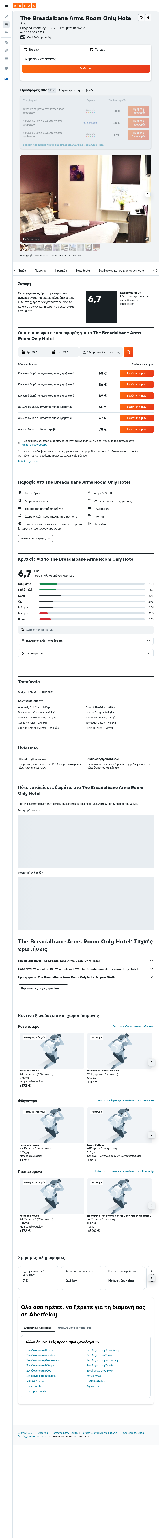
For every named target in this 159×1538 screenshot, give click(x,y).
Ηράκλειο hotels (96, 1381)
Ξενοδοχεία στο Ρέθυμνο (40, 1365)
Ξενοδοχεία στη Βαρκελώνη (103, 1350)
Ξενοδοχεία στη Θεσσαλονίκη (43, 1360)
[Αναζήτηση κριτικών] (88, 629)
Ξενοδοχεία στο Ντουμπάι (41, 1375)
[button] (6, 6)
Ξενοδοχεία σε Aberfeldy (30, 1436)
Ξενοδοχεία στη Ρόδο (38, 1370)
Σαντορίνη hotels (36, 1391)
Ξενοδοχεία (42, 1433)
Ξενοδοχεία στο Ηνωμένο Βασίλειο (99, 1433)
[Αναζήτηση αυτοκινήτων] (6, 32)
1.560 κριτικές (41, 37)
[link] (103, 373)
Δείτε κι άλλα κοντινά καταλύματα (133, 1026)
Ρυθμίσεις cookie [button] (28, 461)
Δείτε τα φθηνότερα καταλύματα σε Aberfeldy (126, 1100)
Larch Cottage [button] (95, 1145)
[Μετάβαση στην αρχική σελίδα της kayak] (24, 5)
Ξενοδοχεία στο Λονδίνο (40, 1355)
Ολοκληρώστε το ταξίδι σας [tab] (74, 1327)
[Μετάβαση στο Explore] (6, 42)
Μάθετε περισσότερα (34, 444)
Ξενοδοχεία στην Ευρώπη (65, 1433)
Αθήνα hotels (94, 1375)
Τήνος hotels (33, 1386)
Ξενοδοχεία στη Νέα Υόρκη (102, 1360)
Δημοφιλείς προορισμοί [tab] (38, 1327)
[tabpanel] (86, 1367)
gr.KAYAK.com (25, 1433)
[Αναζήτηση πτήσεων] (6, 17)
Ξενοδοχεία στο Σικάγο (100, 1355)
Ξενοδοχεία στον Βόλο (100, 1370)
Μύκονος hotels (35, 1381)
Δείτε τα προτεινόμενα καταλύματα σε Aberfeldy (124, 1171)
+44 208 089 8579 (32, 32)
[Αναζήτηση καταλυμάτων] (6, 24)
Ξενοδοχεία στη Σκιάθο (100, 1365)
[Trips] (6, 68)
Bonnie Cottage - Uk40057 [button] (103, 1070)
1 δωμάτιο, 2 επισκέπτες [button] (39, 59)
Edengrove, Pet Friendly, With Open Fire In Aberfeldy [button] (119, 1215)
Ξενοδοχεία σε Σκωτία (132, 1433)
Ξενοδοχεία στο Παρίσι (39, 1350)
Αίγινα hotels (94, 1386)
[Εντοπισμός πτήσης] (6, 50)
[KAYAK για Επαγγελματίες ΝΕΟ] (6, 58)
